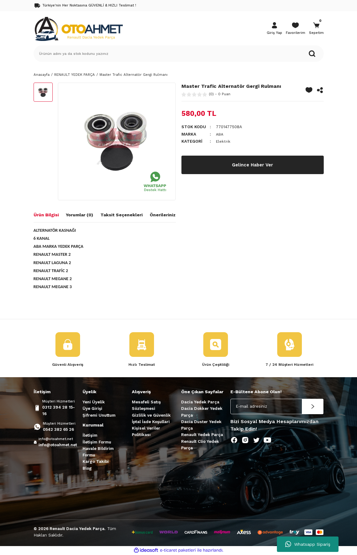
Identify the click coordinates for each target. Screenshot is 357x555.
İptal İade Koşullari (151, 422)
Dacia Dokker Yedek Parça (201, 412)
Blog (87, 468)
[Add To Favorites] (309, 90)
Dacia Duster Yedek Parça (201, 425)
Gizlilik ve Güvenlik (151, 415)
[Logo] (79, 28)
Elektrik (223, 141)
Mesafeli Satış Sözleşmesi (146, 405)
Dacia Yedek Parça (200, 402)
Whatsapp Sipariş (307, 544)
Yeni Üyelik (94, 402)
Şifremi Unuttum (99, 415)
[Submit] (312, 406)
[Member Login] (274, 29)
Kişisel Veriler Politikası (146, 431)
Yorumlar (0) (79, 214)
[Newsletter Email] (276, 406)
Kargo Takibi (96, 462)
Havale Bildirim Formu (98, 452)
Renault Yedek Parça (202, 435)
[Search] (179, 53)
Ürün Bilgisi (46, 214)
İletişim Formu (97, 442)
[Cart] (316, 29)
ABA (220, 134)
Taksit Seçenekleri (121, 214)
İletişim (90, 435)
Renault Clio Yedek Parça (200, 445)
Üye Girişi (92, 408)
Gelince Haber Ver (252, 165)
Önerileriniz (163, 214)
